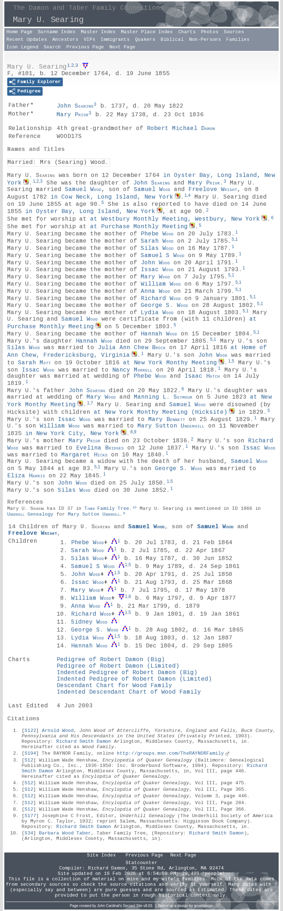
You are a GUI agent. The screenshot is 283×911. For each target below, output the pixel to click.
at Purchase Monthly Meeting (139, 227)
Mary (72, 115)
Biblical (172, 39)
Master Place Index (147, 32)
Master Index (98, 32)
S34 (29, 833)
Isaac (202, 376)
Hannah (159, 334)
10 (134, 507)
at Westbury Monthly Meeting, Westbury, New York (175, 219)
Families (237, 39)
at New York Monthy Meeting (170, 363)
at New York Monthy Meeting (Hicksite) (160, 412)
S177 (30, 816)
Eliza (26, 476)
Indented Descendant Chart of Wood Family (129, 692)
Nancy (132, 369)
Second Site (133, 906)
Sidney (89, 622)
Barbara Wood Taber (65, 833)
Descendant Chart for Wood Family (114, 685)
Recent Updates (26, 39)
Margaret (84, 455)
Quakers (145, 39)
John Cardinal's (109, 906)
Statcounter (141, 863)
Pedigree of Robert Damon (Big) (111, 659)
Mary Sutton (171, 426)
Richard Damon (107, 868)
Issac (157, 269)
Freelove (212, 189)
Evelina (100, 447)
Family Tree (106, 508)
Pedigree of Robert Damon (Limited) (118, 666)
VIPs (89, 39)
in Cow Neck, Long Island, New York (112, 197)
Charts (187, 32)
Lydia (157, 312)
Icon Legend (22, 47)
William (161, 284)
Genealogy (30, 514)
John (75, 106)
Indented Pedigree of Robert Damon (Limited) (134, 679)
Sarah (157, 241)
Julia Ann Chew (132, 347)
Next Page (122, 47)
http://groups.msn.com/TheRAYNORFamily (170, 753)
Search (52, 47)
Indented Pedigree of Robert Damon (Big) (127, 672)
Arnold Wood (58, 730)
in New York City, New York (72, 433)
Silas (157, 248)
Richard (161, 298)
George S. (164, 305)
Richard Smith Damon (83, 741)
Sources (234, 32)
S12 (29, 760)
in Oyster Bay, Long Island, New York (90, 211)
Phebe (157, 234)
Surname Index (56, 32)
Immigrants (115, 39)
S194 (30, 753)
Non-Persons (205, 39)
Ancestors (65, 39)
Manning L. (163, 397)
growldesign (203, 906)
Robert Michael (181, 128)
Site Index (101, 855)
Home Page (19, 32)
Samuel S (162, 255)
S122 (30, 730)
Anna (155, 291)
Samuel (83, 189)
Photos (209, 32)
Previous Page (85, 47)
